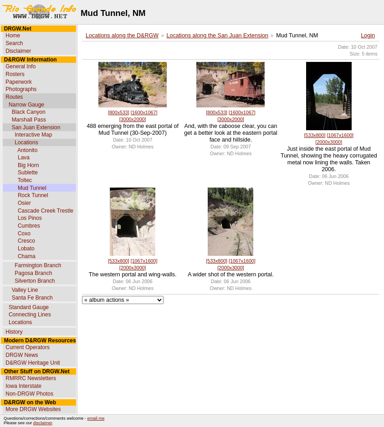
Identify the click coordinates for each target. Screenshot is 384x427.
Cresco (26, 241)
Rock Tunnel (33, 195)
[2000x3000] (328, 142)
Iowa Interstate (23, 386)
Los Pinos (30, 218)
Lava (24, 157)
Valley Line (25, 290)
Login (368, 35)
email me (96, 418)
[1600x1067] (144, 112)
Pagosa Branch (33, 273)
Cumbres (29, 226)
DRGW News (21, 355)
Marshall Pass (29, 120)
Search (14, 43)
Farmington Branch (38, 265)
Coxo (24, 233)
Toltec (25, 180)
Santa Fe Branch (32, 298)
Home (12, 35)
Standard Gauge (29, 307)
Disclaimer (18, 51)
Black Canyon (29, 112)
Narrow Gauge (26, 105)
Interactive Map (33, 135)
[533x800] (315, 135)
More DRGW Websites (33, 409)
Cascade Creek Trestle (45, 211)
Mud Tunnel (32, 188)
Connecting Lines (30, 314)
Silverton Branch (35, 281)
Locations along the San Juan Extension (217, 35)
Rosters (14, 74)
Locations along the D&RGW (122, 35)
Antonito (27, 150)
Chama (27, 256)
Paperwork (18, 82)
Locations (26, 142)
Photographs (20, 89)
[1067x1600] (340, 135)
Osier (24, 203)
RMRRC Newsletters (30, 378)
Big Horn (28, 165)
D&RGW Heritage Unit (32, 363)
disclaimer (42, 423)
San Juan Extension (36, 127)
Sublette (28, 172)
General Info (20, 66)
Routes (14, 97)
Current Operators (27, 347)
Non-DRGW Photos (29, 394)
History (13, 332)
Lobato (26, 248)
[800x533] (118, 112)
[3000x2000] (132, 119)
